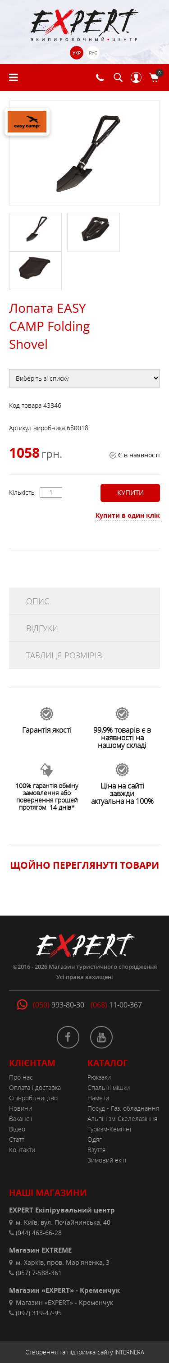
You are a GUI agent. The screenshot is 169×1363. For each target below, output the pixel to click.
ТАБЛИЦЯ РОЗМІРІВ (64, 655)
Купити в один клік (128, 515)
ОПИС (37, 601)
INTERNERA (129, 1352)
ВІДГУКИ (42, 628)
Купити (129, 492)
